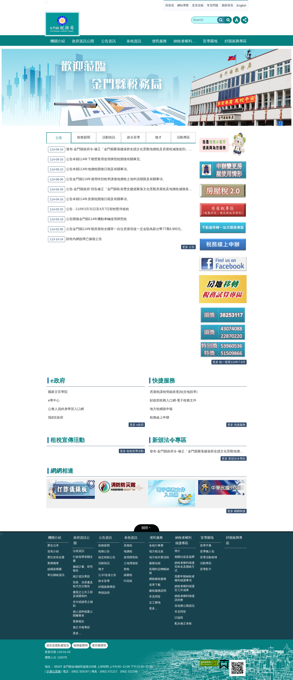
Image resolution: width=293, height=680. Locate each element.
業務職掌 (53, 563)
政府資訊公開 (83, 41)
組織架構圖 (54, 569)
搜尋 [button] (220, 19)
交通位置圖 (53, 671)
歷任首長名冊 (56, 557)
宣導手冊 (205, 545)
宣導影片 (205, 569)
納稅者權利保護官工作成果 (185, 588)
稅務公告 (104, 551)
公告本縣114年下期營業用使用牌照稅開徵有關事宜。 (95, 159)
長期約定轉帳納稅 (159, 571)
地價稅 (128, 551)
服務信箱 (155, 563)
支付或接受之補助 (83, 603)
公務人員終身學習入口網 (66, 409)
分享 (244, 20)
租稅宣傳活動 (67, 440)
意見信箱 (197, 5)
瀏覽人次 (50, 657)
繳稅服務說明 (157, 590)
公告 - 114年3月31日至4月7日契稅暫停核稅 (88, 209)
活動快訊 (108, 137)
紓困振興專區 (236, 41)
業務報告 (78, 621)
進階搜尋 (228, 19)
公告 (59, 137)
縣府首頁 (227, 5)
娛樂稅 (128, 575)
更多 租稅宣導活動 (132, 451)
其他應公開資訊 (185, 605)
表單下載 (155, 584)
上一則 (49, 494)
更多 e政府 (137, 424)
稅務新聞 (83, 137)
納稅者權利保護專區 (185, 41)
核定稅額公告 (106, 557)
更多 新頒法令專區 (233, 458)
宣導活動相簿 (208, 557)
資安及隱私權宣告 (57, 645)
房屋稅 (128, 545)
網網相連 (61, 471)
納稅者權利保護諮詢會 (185, 597)
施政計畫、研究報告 (83, 568)
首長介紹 (53, 551)
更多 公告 (188, 246)
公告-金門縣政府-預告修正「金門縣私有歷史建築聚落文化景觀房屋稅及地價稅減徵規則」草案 (122, 189)
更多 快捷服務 (236, 424)
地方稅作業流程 (159, 557)
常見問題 (212, 5)
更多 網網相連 (236, 511)
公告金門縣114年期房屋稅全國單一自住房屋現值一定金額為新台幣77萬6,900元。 (116, 229)
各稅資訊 (134, 41)
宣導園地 (210, 41)
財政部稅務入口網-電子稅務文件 (173, 400)
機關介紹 (57, 41)
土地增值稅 (131, 563)
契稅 (126, 569)
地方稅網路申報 (161, 409)
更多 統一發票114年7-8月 (229, 362)
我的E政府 (55, 417)
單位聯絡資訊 (56, 575)
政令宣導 (133, 137)
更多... (77, 633)
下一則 (244, 494)
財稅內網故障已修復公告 (75, 239)
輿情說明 (104, 592)
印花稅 (128, 580)
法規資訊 (78, 551)
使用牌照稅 (131, 557)
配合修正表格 (183, 623)
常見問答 (155, 596)
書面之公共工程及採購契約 (83, 594)
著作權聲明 (99, 645)
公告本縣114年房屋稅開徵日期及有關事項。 (89, 199)
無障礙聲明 (80, 645)
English (241, 5)
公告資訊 (108, 41)
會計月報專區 (81, 627)
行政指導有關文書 (83, 558)
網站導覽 (183, 5)
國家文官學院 (58, 392)
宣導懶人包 (207, 551)
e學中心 (54, 400)
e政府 (57, 380)
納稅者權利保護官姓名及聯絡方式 (185, 566)
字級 (236, 20)
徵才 (158, 137)
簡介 (177, 551)
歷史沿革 (53, 545)
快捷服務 (163, 380)
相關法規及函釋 (185, 556)
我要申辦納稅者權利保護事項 (185, 578)
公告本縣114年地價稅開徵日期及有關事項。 (89, 169)
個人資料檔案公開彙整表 (83, 613)
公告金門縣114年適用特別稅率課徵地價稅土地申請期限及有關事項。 (107, 179)
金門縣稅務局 (62, 24)
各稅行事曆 (156, 545)
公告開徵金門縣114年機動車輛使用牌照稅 (87, 219)
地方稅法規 (156, 551)
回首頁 (169, 5)
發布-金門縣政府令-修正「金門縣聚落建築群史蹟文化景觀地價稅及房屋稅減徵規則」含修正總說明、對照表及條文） (122, 149)
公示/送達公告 (107, 575)
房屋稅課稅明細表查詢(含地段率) (174, 392)
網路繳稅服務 (157, 578)
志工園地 (155, 602)
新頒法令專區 (169, 440)
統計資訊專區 (81, 576)
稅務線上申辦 (159, 417)
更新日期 (50, 652)
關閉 (145, 528)
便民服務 (159, 41)
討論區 (179, 617)
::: (46, 1)
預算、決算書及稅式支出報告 (83, 584)
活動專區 (183, 137)
